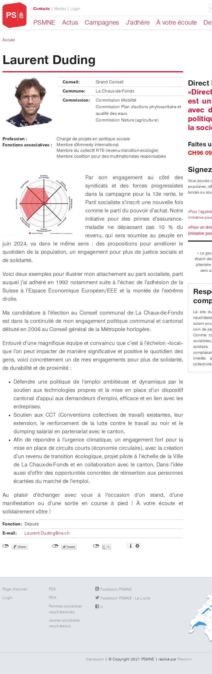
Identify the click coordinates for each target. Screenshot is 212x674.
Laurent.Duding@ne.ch (47, 533)
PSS (52, 589)
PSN (52, 598)
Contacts (41, 9)
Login (75, 9)
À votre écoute (176, 22)
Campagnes (102, 22)
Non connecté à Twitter (55, 546)
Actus (70, 22)
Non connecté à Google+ (96, 546)
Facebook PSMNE (116, 589)
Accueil (8, 40)
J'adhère (138, 22)
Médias (60, 9)
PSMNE (44, 22)
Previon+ (185, 659)
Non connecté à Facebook (5, 546)
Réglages (137, 545)
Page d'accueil (14, 589)
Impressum (95, 659)
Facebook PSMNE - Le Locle (125, 598)
